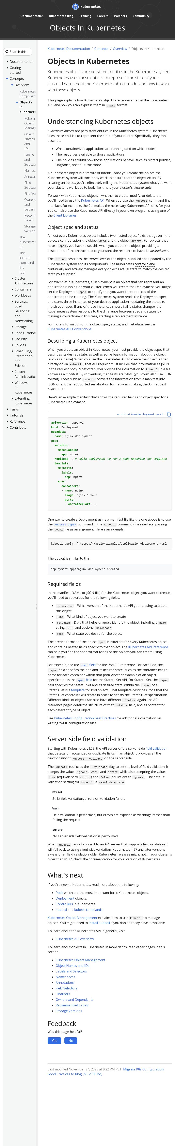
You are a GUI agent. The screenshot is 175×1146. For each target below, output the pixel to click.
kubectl (61, 909)
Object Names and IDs (72, 965)
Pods (59, 892)
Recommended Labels (72, 1005)
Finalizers (63, 994)
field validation (157, 748)
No (70, 1040)
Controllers (64, 904)
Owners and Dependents (74, 999)
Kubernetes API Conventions (69, 329)
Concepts (101, 48)
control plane (145, 264)
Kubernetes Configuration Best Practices (85, 718)
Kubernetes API (93, 200)
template (78, 690)
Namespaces (65, 977)
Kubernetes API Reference (148, 647)
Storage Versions (69, 1011)
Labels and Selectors (71, 971)
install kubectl (99, 923)
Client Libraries (65, 215)
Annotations (65, 982)
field (88, 665)
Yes (54, 1040)
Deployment (65, 898)
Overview (120, 48)
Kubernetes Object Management (72, 918)
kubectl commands (88, 909)
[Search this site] (17, 52)
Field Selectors (66, 988)
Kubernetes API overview (75, 939)
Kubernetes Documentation (69, 48)
